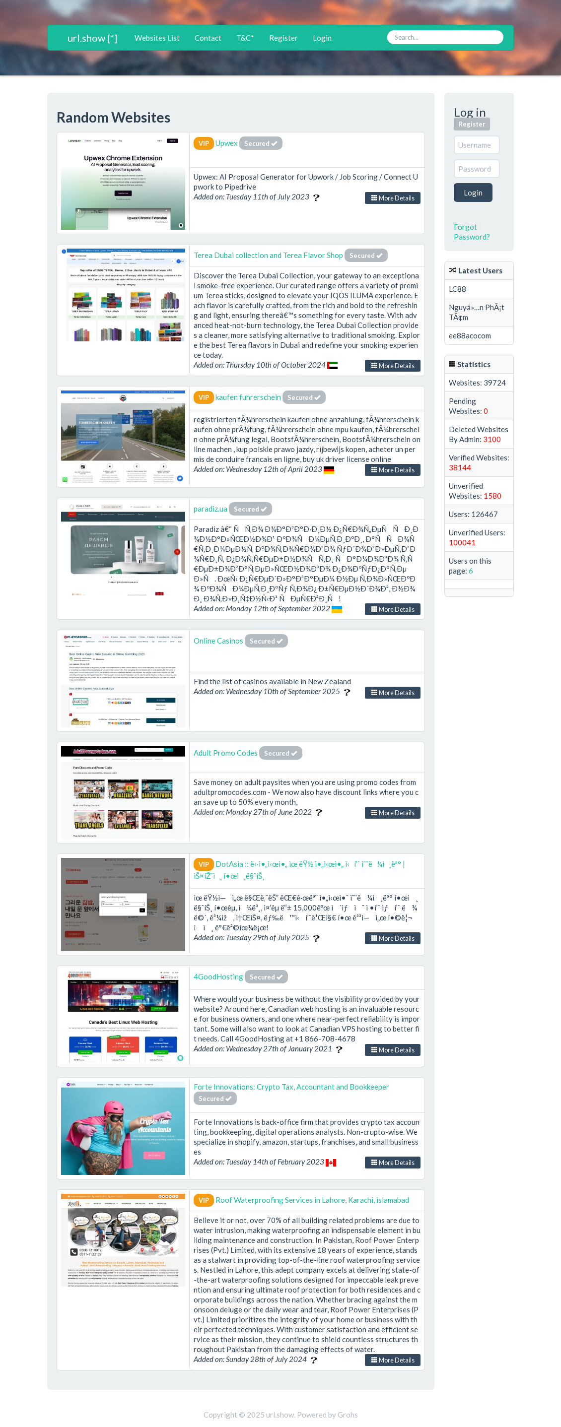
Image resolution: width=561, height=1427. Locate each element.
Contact (208, 37)
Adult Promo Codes (226, 752)
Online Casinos (218, 640)
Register (283, 37)
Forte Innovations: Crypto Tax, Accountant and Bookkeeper (291, 1086)
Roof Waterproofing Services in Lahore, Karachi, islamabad (312, 1199)
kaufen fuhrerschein (248, 396)
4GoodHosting (219, 976)
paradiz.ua (210, 508)
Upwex (226, 142)
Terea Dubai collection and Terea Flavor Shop (269, 255)
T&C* (245, 37)
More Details (393, 198)
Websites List (157, 37)
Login (322, 37)
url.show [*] (92, 38)
